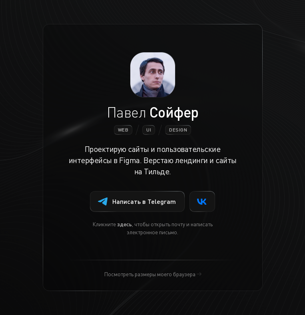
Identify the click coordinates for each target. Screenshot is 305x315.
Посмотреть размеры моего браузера (149, 273)
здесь (124, 223)
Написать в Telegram (137, 201)
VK (202, 202)
